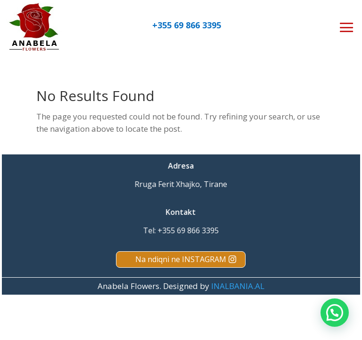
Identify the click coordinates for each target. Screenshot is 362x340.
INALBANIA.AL (237, 285)
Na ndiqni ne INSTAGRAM (180, 259)
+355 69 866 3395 (186, 25)
